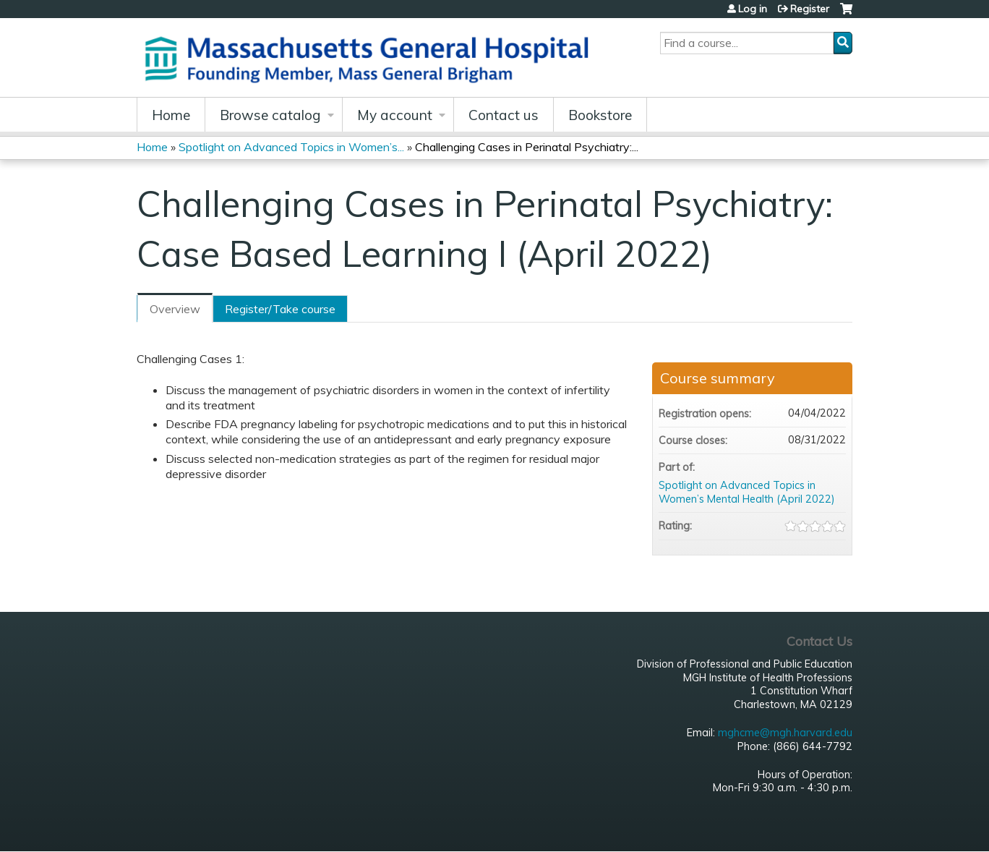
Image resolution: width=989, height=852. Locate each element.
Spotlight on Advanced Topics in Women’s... (291, 147)
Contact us (503, 115)
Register (809, 9)
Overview (175, 309)
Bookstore (600, 115)
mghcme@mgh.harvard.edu (785, 732)
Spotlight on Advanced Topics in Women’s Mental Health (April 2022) (747, 492)
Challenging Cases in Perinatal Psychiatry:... (526, 147)
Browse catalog (270, 115)
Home (171, 115)
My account (394, 115)
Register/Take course (280, 309)
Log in (752, 9)
